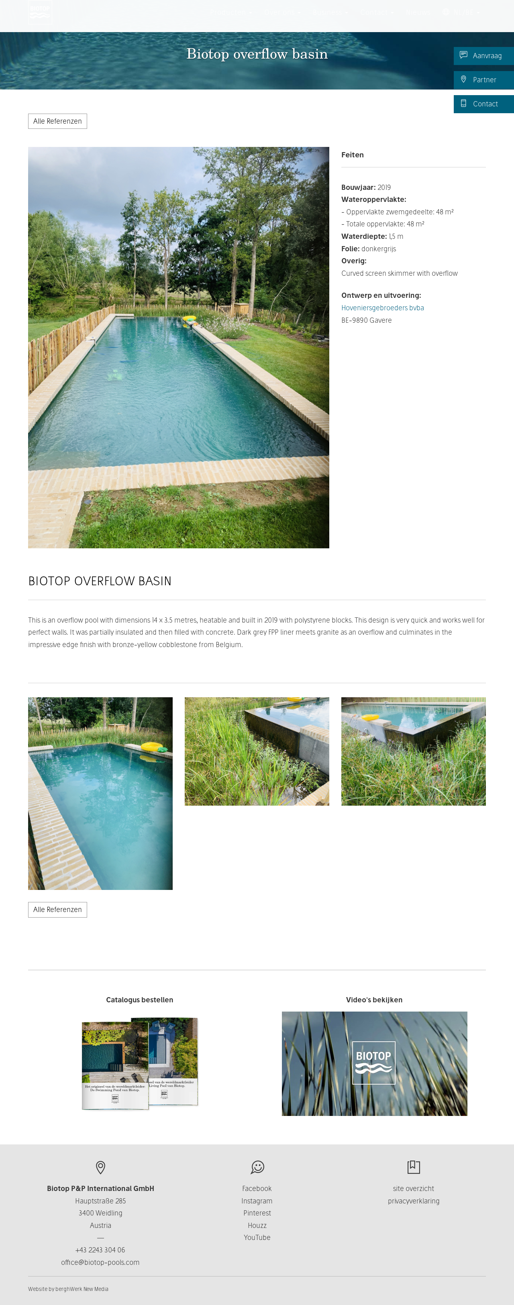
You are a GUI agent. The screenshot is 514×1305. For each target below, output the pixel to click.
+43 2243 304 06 (100, 1250)
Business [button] (330, 20)
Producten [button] (231, 20)
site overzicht (413, 1188)
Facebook (257, 1188)
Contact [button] (377, 20)
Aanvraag (481, 55)
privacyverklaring (414, 1201)
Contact (479, 103)
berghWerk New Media (81, 1289)
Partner (478, 79)
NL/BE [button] (461, 20)
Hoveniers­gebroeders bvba (382, 307)
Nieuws (418, 20)
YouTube (257, 1237)
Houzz (257, 1225)
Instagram (257, 1201)
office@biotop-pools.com (100, 1262)
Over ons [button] (282, 20)
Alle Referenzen (57, 121)
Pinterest (257, 1213)
